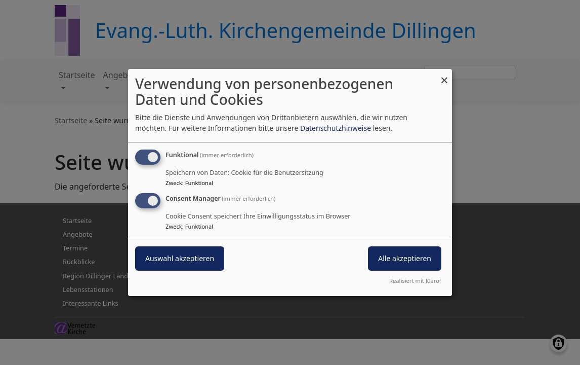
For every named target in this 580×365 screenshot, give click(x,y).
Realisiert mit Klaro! (415, 280)
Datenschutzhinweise (335, 128)
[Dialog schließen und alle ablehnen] (444, 75)
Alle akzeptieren (404, 258)
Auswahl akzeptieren (179, 258)
